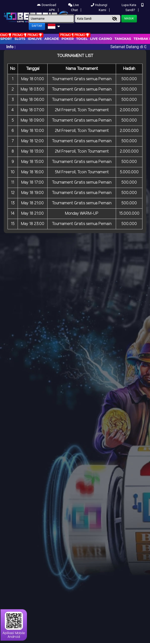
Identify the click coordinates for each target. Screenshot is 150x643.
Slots (19, 39)
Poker (67, 39)
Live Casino (101, 39)
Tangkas (123, 39)
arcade (51, 39)
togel (82, 39)
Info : (11, 46)
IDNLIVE (35, 39)
